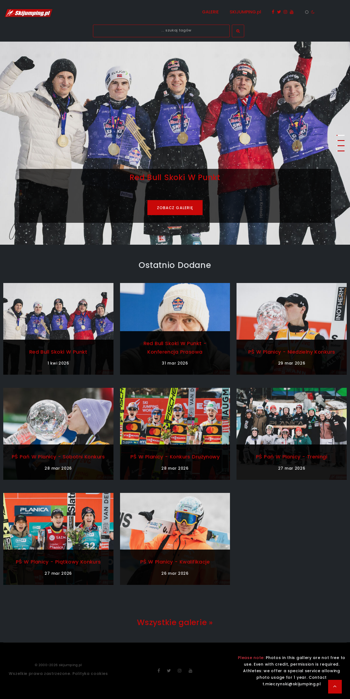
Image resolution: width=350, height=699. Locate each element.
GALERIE (210, 12)
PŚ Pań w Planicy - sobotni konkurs (58, 456)
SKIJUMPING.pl (245, 12)
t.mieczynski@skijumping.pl (291, 684)
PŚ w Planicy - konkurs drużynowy (175, 456)
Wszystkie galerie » (175, 622)
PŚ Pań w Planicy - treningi (291, 456)
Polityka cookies (90, 673)
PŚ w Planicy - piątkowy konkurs (58, 561)
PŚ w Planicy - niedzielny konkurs (291, 351)
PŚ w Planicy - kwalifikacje (175, 561)
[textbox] (161, 31)
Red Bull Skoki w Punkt (58, 351)
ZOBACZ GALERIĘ (175, 207)
